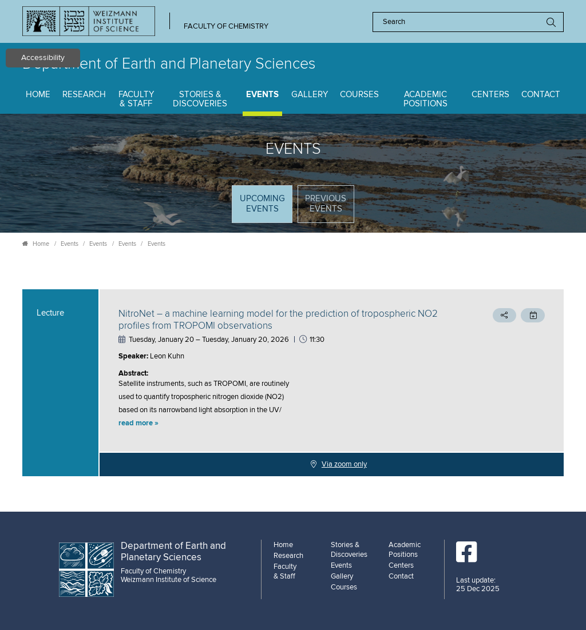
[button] (281, 423)
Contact (540, 94)
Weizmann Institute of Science (168, 579)
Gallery (309, 94)
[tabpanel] (293, 382)
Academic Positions (425, 99)
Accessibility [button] (43, 58)
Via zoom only (344, 464)
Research (84, 94)
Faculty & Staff (136, 99)
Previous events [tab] (325, 203)
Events (262, 94)
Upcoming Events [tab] (266, 207)
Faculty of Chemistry (226, 26)
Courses (359, 94)
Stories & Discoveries (200, 99)
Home (38, 94)
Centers (490, 94)
